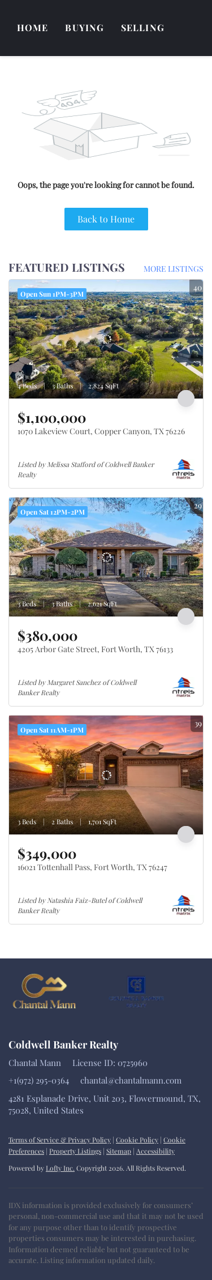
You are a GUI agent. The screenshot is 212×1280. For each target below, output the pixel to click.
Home (32, 27)
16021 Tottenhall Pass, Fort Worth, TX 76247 (92, 867)
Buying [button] (84, 27)
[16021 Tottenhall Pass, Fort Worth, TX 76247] (106, 775)
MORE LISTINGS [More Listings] (174, 268)
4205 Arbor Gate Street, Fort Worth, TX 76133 (95, 649)
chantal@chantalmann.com (130, 1080)
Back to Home (106, 219)
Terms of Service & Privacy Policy (59, 1139)
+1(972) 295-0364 (38, 1080)
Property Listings (75, 1150)
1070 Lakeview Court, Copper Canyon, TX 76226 (101, 431)
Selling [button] (143, 27)
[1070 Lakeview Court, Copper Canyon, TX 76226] (106, 339)
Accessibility (155, 1150)
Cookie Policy (137, 1139)
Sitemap (118, 1150)
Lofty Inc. (60, 1167)
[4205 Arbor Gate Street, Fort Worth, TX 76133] (106, 557)
